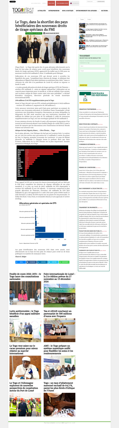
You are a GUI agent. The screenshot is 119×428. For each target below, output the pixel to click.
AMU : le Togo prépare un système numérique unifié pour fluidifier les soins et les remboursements (58, 349)
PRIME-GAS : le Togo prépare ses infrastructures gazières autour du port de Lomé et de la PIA (97, 46)
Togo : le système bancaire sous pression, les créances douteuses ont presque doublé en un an (96, 24)
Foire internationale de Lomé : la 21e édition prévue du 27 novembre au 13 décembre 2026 (59, 277)
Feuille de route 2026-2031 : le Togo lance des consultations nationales (25, 276)
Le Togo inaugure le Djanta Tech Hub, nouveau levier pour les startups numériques (96, 30)
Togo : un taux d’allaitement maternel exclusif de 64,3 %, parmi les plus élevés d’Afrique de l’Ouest (59, 386)
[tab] (81, 19)
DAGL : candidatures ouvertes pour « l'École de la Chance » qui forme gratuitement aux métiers (97, 41)
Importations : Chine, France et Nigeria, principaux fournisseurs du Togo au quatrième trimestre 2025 (96, 35)
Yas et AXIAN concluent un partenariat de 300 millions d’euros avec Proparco (58, 314)
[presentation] (93, 77)
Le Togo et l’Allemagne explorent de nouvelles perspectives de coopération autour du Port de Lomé (24, 386)
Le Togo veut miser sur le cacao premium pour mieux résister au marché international (24, 349)
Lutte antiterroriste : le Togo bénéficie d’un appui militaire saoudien (25, 314)
